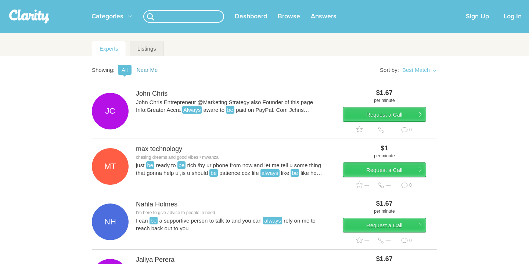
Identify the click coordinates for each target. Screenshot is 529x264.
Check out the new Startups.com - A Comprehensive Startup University (352, 4)
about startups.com (459, 4)
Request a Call (394, 127)
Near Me (147, 79)
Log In (513, 25)
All (125, 79)
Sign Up (477, 25)
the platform (80, 4)
